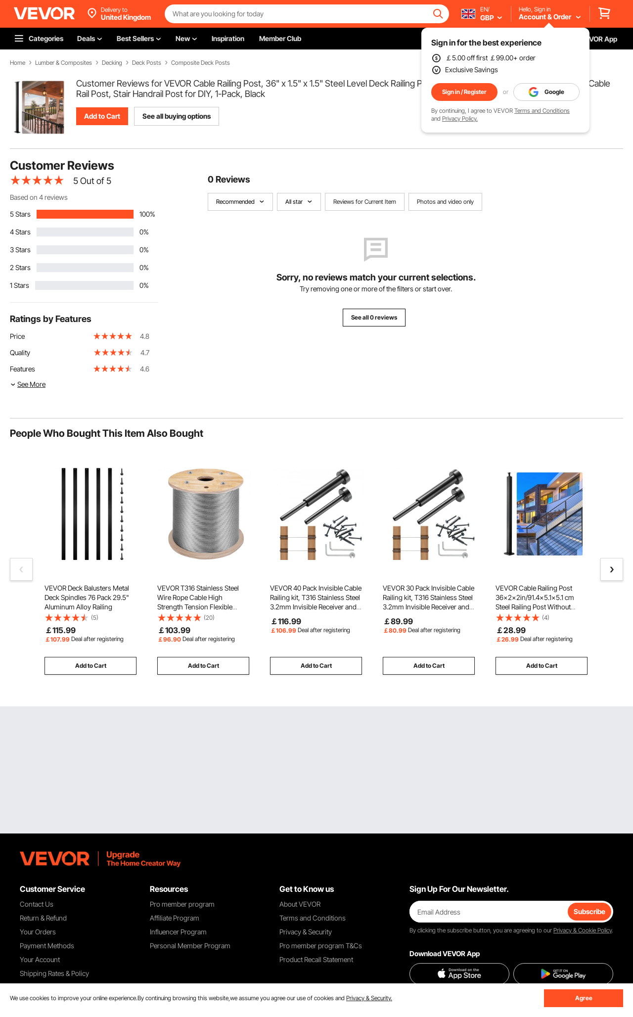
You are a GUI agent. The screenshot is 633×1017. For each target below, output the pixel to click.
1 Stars (19, 285)
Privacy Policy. (460, 118)
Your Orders (38, 931)
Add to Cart (102, 116)
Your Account (40, 959)
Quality (20, 352)
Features (22, 369)
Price (17, 336)
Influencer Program (178, 931)
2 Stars (20, 267)
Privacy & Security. (369, 998)
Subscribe (589, 911)
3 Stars (20, 249)
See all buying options (176, 116)
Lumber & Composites (63, 62)
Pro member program (182, 904)
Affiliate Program (174, 918)
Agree (583, 998)
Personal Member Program (190, 945)
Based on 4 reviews (39, 197)
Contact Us (36, 904)
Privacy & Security (305, 931)
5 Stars (20, 214)
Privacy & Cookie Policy (582, 930)
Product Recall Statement (316, 959)
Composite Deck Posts (200, 62)
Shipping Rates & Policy (54, 973)
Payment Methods (47, 945)
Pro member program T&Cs (320, 945)
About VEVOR (299, 904)
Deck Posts (146, 62)
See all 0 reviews (374, 317)
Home (17, 62)
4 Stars (20, 232)
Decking (112, 62)
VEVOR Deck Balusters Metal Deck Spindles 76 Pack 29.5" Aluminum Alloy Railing (87, 597)
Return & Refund (43, 918)
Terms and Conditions (542, 110)
